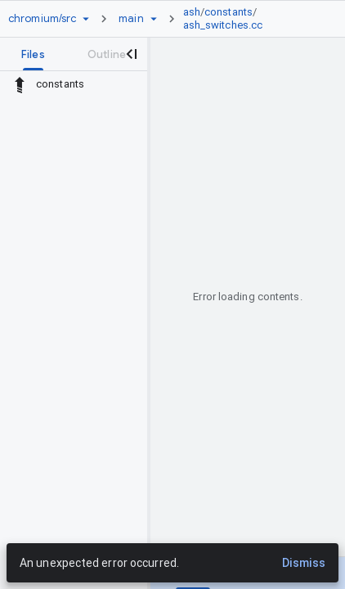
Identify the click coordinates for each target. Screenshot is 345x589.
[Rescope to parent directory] (19, 84)
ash (191, 12)
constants (228, 12)
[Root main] (130, 19)
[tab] (33, 54)
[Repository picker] (85, 19)
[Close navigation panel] (130, 54)
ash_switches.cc (223, 25)
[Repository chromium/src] (42, 19)
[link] (249, 19)
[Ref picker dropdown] (153, 19)
